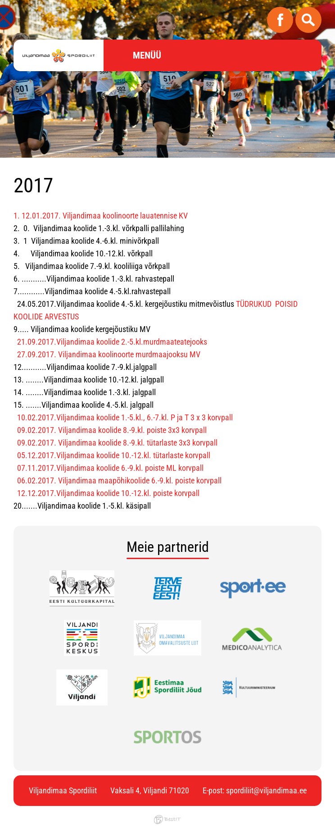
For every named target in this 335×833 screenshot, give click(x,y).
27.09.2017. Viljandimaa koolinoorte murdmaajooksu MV (108, 354)
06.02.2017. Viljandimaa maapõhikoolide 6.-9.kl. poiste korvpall (119, 480)
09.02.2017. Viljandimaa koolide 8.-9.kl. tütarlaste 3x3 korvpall (117, 442)
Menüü (147, 55)
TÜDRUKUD (254, 304)
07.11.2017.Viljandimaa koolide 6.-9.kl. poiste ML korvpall (110, 468)
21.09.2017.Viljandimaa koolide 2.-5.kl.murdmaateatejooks (112, 341)
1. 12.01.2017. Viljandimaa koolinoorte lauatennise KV (101, 215)
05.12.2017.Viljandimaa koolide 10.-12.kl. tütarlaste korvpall (113, 455)
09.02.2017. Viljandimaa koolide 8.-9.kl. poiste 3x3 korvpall (112, 430)
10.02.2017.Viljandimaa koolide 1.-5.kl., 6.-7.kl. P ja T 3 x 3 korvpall (125, 417)
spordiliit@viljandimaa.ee (266, 790)
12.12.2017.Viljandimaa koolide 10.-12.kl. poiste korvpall (108, 493)
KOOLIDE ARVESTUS (46, 316)
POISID (286, 304)
